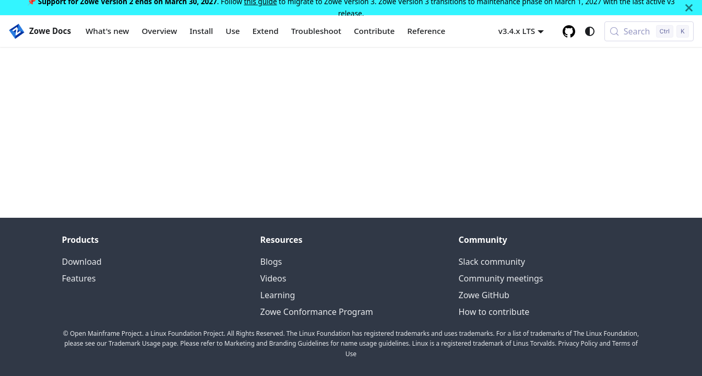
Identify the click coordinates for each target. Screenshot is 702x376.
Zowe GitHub (484, 295)
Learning (277, 295)
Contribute (374, 31)
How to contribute (494, 312)
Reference (426, 31)
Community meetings (501, 278)
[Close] (689, 7)
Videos (273, 278)
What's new (107, 31)
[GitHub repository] (568, 31)
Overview (159, 31)
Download (82, 261)
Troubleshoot (316, 31)
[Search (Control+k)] (649, 31)
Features (79, 278)
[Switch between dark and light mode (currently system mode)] (589, 31)
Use (232, 31)
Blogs (271, 261)
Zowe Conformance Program (316, 312)
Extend (266, 31)
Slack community (492, 261)
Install (201, 31)
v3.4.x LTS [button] (517, 31)
